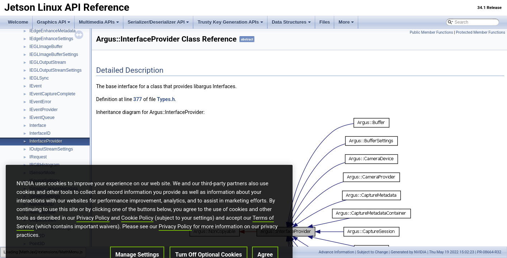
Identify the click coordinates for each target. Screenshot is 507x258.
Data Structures (291, 22)
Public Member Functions (431, 32)
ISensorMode (42, 172)
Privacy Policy (92, 233)
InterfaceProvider (45, 141)
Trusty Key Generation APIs (230, 22)
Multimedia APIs (99, 22)
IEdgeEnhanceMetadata (52, 30)
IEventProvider (43, 109)
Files (324, 22)
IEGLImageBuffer (46, 46)
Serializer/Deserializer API (158, 22)
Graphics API (53, 22)
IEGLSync (39, 78)
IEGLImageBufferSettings (53, 54)
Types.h (166, 99)
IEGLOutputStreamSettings (55, 70)
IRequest (38, 156)
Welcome (18, 22)
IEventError (40, 101)
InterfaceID (40, 133)
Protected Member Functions (480, 32)
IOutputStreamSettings (51, 149)
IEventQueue (42, 117)
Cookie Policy (137, 233)
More (346, 22)
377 (137, 99)
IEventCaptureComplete (52, 93)
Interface (37, 125)
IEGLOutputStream (47, 62)
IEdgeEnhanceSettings (51, 38)
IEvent (35, 86)
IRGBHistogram (44, 164)
